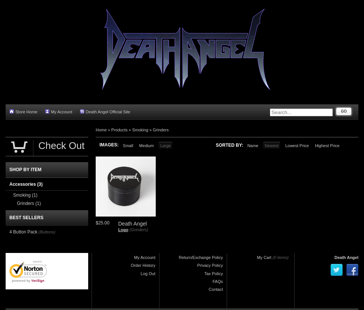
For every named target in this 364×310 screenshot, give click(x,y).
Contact (216, 289)
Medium (146, 145)
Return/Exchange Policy (201, 257)
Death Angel (346, 257)
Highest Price (327, 145)
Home (101, 130)
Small (128, 145)
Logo (123, 229)
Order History (143, 265)
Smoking (140, 130)
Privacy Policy (210, 265)
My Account (58, 111)
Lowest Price (297, 145)
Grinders (160, 130)
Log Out (148, 273)
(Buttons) (47, 232)
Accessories (26, 184)
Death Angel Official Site (105, 111)
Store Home (23, 111)
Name (252, 145)
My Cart (264, 257)
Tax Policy (213, 273)
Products (119, 130)
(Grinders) (138, 229)
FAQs (217, 281)
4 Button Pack (23, 232)
